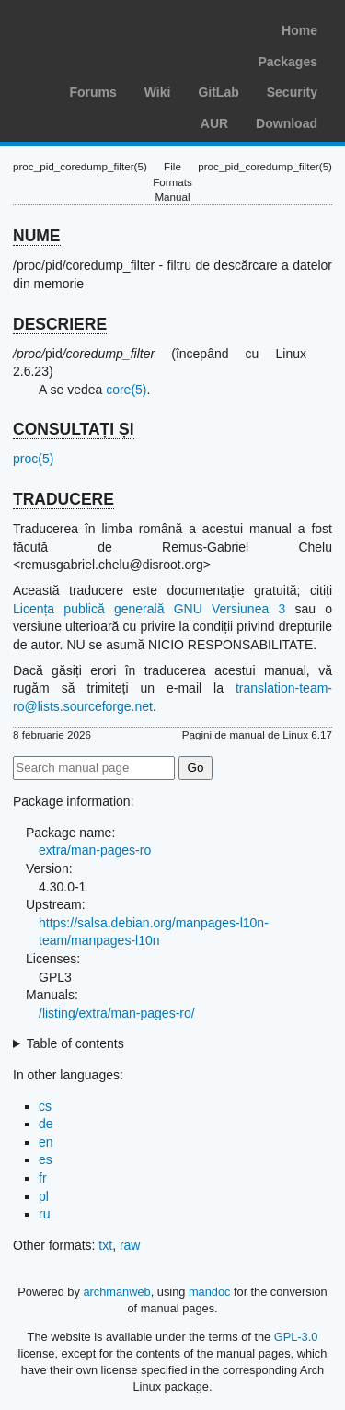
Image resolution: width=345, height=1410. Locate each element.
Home (299, 30)
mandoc (210, 1292)
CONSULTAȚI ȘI (73, 429)
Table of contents (75, 1043)
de (46, 1123)
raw (130, 1245)
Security (292, 92)
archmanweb (116, 1292)
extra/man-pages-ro (95, 850)
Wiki (157, 92)
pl (44, 1196)
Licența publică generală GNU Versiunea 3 (149, 608)
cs (45, 1106)
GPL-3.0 (296, 1337)
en (46, 1142)
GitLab (218, 92)
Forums (92, 92)
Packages (287, 61)
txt (105, 1245)
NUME (37, 236)
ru (44, 1213)
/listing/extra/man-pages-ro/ (117, 1013)
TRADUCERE (63, 499)
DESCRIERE (60, 324)
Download (286, 123)
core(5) (126, 389)
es (45, 1159)
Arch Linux (101, 27)
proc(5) (33, 458)
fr (43, 1178)
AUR (214, 123)
